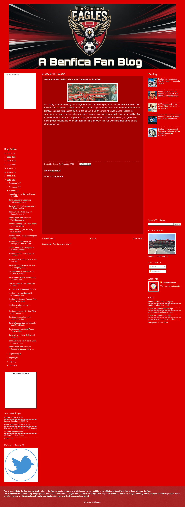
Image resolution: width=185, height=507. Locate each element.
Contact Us (8, 439)
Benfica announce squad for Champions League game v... (21, 348)
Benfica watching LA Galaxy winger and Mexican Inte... (23, 225)
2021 (9, 172)
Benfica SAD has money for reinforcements (20, 306)
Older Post (137, 238)
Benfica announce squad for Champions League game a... (21, 243)
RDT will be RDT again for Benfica (22, 289)
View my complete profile (170, 286)
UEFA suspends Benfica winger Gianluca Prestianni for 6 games (168, 106)
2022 (9, 168)
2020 (9, 176)
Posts (153, 267)
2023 (9, 165)
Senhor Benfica (169, 283)
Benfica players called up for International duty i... (20, 318)
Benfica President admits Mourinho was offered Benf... (22, 324)
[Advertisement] (92, 143)
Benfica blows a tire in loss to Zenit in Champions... (22, 342)
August (12, 358)
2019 (9, 180)
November (13, 187)
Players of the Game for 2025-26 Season (20, 428)
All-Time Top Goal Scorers (14, 435)
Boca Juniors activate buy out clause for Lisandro (20, 213)
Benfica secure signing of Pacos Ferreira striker (21, 330)
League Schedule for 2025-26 (16, 421)
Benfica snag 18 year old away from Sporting (21, 231)
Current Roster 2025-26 (13, 418)
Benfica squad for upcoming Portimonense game (20, 201)
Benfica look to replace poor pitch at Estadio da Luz (22, 207)
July (11, 362)
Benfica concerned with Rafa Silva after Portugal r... (22, 312)
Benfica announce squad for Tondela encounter (20, 219)
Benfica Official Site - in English (160, 302)
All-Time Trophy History (13, 432)
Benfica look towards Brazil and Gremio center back (169, 118)
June (11, 365)
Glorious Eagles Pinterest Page (160, 312)
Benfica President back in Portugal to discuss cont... (22, 278)
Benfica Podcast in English (158, 305)
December (13, 183)
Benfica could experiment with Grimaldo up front (20, 294)
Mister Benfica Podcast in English (161, 319)
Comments (155, 271)
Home (93, 238)
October (12, 191)
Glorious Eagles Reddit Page (159, 316)
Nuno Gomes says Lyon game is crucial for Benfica (21, 249)
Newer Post (48, 238)
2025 (9, 157)
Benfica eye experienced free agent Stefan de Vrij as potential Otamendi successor (169, 132)
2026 (9, 153)
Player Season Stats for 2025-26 (17, 425)
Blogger (97, 502)
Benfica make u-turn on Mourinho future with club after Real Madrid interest (168, 94)
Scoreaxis (16, 74)
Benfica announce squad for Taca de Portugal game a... (22, 267)
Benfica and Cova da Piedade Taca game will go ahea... (23, 300)
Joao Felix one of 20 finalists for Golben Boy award (21, 273)
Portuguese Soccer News (158, 323)
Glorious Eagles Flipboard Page (160, 309)
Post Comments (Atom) (62, 244)
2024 (9, 161)
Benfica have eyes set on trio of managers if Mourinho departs (169, 81)
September (13, 354)
